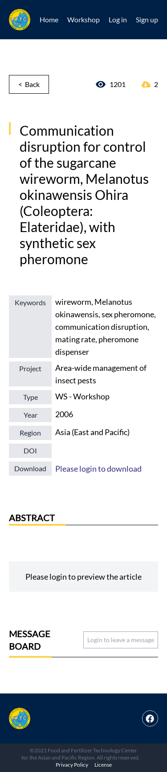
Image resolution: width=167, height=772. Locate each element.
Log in (118, 19)
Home (49, 19)
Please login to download (98, 468)
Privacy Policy (72, 764)
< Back (29, 84)
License (103, 764)
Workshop (83, 19)
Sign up (147, 19)
